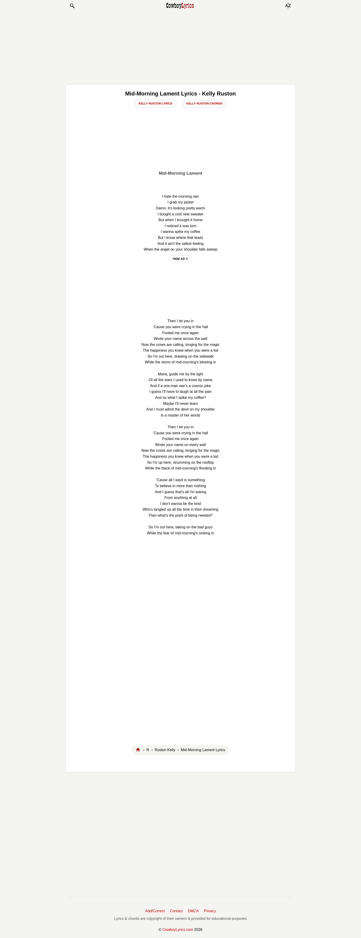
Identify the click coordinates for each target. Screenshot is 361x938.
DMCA (193, 911)
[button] (72, 6)
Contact (176, 911)
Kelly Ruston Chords (204, 103)
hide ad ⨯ (180, 259)
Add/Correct (155, 911)
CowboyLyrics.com (177, 930)
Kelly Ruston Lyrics (155, 103)
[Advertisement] (180, 46)
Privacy (210, 911)
